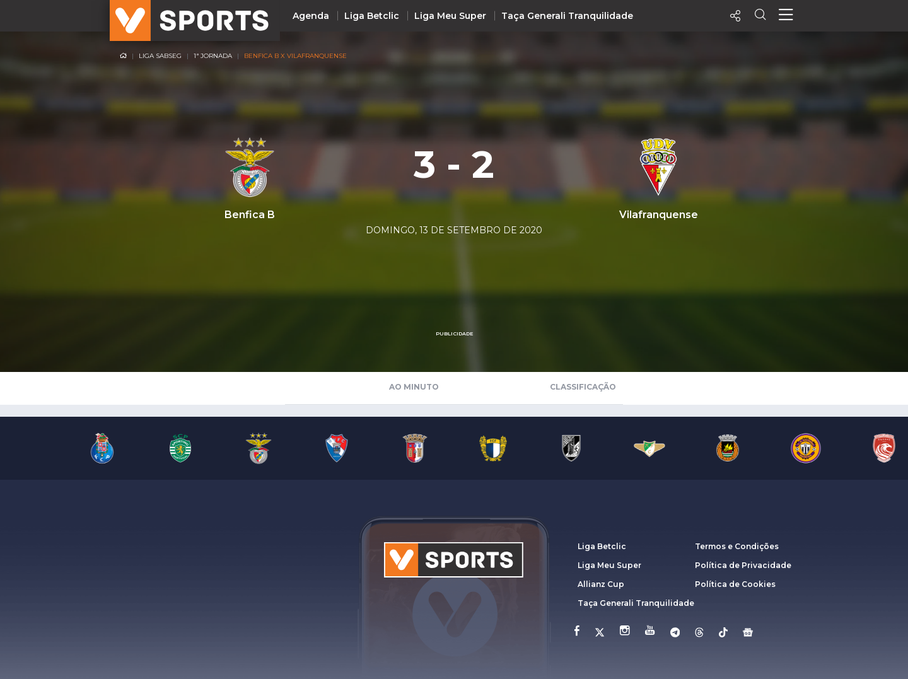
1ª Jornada (213, 56)
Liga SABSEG (160, 56)
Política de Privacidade (743, 565)
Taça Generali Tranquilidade (567, 15)
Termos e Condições (737, 546)
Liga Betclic (371, 15)
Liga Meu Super (450, 15)
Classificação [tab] (583, 387)
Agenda (311, 15)
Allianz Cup (601, 584)
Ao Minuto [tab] (414, 387)
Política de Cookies (735, 584)
